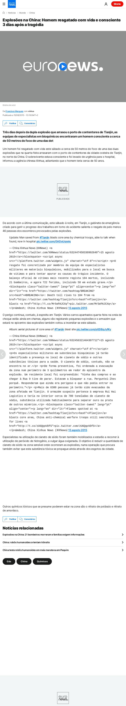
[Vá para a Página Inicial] (12, 4)
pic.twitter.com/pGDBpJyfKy (93, 324)
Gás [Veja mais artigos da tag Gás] (9, 548)
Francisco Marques (14, 111)
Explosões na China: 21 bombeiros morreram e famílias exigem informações (43, 522)
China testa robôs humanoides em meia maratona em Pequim (36, 537)
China (32, 13)
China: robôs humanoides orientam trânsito (26, 529)
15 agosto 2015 (77, 303)
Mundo (22, 13)
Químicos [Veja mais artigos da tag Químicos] (42, 548)
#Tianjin (44, 237)
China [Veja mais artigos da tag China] (24, 548)
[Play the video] (63, 66)
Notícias (12, 13)
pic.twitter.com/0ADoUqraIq (53, 241)
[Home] (4, 13)
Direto (117, 3)
